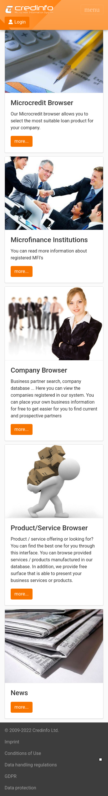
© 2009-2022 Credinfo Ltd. (32, 730)
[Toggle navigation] (92, 9)
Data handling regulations (31, 765)
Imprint (12, 742)
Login (17, 22)
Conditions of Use (23, 753)
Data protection (20, 788)
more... (21, 141)
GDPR (10, 776)
